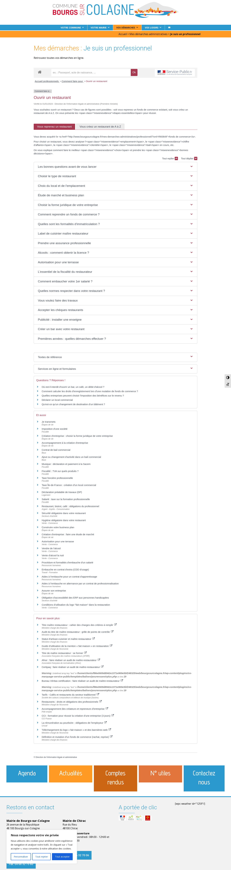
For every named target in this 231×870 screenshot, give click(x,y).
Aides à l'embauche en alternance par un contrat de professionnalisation (80, 583)
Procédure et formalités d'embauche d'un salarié (67, 562)
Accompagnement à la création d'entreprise (65, 442)
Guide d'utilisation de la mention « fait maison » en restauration (77, 645)
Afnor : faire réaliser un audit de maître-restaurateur (71, 659)
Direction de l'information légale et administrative (56, 757)
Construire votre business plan (58, 526)
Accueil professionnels (47, 80)
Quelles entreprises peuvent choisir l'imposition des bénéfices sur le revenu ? (83, 395)
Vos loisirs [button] (151, 27)
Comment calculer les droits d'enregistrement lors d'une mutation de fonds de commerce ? (90, 390)
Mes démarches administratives (148, 33)
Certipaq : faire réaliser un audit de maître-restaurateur (72, 666)
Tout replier (170, 158)
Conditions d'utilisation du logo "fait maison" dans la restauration (76, 604)
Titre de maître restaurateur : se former (64, 652)
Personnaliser (21, 856)
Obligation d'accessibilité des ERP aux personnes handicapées (75, 597)
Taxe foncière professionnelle (57, 477)
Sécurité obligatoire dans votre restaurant (64, 512)
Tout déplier (189, 158)
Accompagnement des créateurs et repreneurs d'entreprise (75, 708)
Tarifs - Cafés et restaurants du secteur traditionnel (70, 694)
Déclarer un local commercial (57, 399)
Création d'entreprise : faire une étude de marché (68, 534)
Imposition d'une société (54, 428)
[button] (115, 166)
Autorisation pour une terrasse (58, 541)
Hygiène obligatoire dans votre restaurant (64, 519)
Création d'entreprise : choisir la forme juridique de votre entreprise (77, 435)
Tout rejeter (41, 856)
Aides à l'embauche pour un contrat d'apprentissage (69, 576)
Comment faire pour (73, 80)
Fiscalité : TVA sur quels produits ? (60, 470)
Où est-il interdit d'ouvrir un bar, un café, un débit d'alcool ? (73, 386)
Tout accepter (62, 856)
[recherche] (91, 72)
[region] (41, 847)
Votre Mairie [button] (99, 27)
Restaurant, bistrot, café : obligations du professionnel (70, 505)
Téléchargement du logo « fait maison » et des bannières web (76, 729)
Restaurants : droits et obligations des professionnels (72, 701)
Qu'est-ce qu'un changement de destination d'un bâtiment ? (73, 403)
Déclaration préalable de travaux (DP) (62, 491)
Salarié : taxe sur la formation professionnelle (66, 498)
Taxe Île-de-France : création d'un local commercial (69, 484)
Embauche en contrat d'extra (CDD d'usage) (65, 569)
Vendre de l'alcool (51, 548)
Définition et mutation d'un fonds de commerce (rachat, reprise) (77, 736)
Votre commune (71, 27)
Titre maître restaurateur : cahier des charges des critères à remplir (79, 624)
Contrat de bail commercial (56, 449)
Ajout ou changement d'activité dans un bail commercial (71, 456)
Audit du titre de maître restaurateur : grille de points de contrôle (77, 631)
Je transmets (49, 421)
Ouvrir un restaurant (96, 80)
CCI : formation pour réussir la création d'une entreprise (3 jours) (78, 715)
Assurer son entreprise (54, 590)
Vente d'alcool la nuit (53, 555)
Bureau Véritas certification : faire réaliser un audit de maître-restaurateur (82, 680)
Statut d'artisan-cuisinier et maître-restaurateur (68, 638)
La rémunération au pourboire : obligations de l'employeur (74, 722)
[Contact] (169, 27)
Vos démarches (125, 27)
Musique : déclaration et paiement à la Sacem (66, 463)
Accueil (123, 33)
